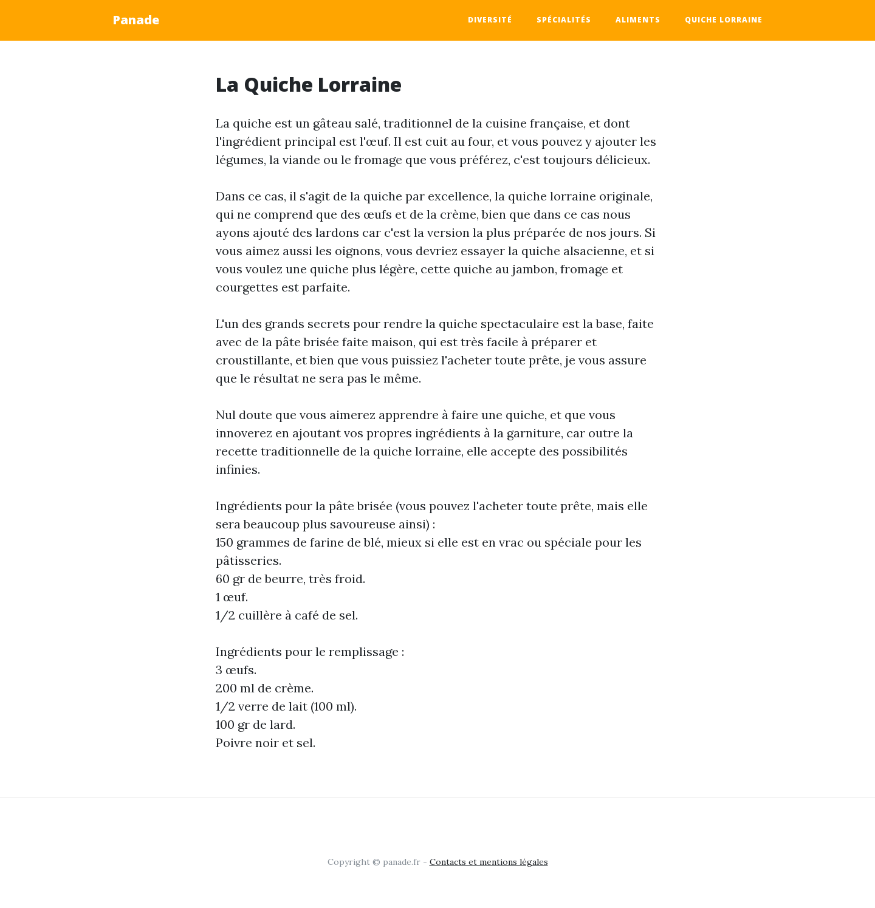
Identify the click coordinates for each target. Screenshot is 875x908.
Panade (135, 20)
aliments (638, 20)
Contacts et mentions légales (489, 861)
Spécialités (564, 20)
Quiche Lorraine (724, 20)
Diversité (490, 20)
